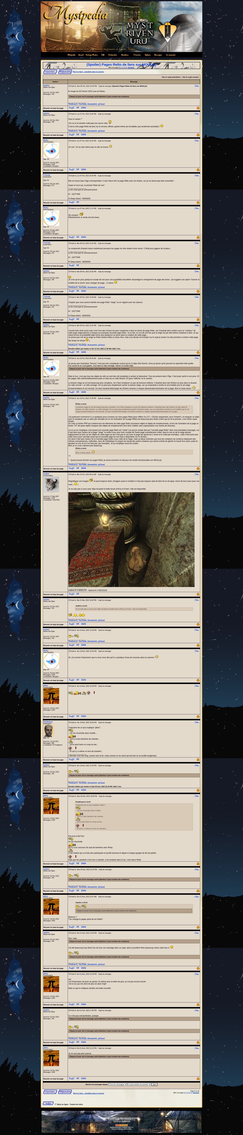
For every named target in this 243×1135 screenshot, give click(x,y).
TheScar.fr (73, 104)
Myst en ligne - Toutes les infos (70, 1104)
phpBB (117, 1120)
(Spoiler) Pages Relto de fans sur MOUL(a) (122, 65)
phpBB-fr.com (126, 1121)
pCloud (101, 104)
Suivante (131, 67)
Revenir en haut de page (53, 108)
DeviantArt (92, 104)
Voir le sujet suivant (190, 77)
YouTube (82, 104)
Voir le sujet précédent (171, 77)
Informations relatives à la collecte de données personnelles (121, 1118)
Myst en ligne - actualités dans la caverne (88, 72)
